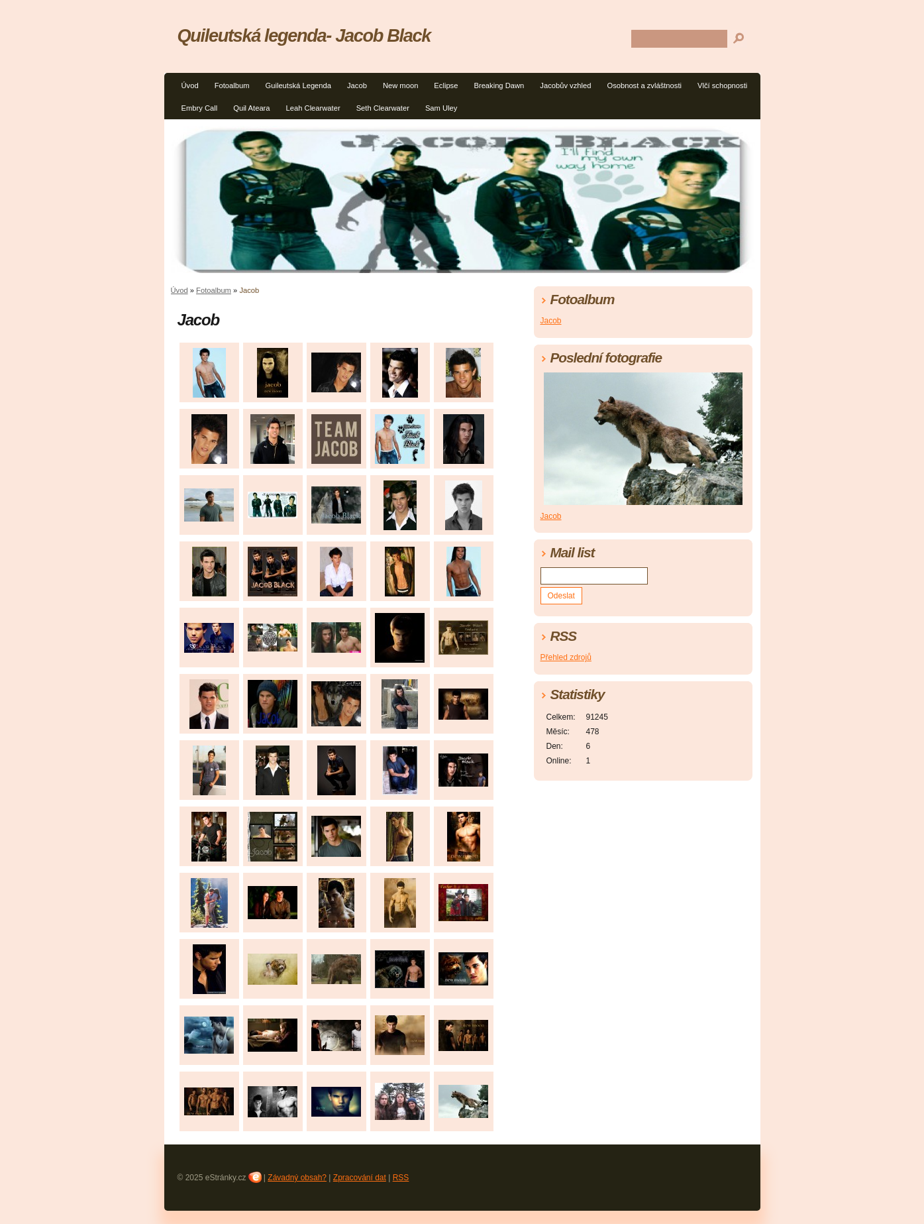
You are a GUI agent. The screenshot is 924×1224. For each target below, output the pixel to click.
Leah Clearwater (313, 108)
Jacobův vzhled (565, 85)
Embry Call (199, 108)
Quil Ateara (251, 108)
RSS (401, 1177)
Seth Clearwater (382, 108)
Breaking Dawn (499, 85)
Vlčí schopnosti (722, 85)
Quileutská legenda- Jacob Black (304, 35)
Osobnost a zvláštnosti (644, 85)
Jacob (357, 85)
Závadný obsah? (297, 1177)
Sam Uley (441, 108)
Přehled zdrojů (565, 657)
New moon (400, 85)
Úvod (190, 85)
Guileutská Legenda (298, 85)
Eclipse (446, 85)
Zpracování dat (359, 1177)
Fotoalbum (232, 85)
